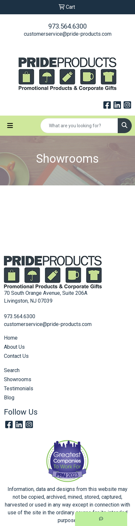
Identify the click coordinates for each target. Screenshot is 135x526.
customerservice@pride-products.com (68, 34)
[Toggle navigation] (10, 125)
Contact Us (16, 356)
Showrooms (17, 379)
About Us (14, 347)
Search (12, 370)
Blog (9, 397)
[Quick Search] (79, 125)
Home (11, 338)
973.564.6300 (67, 26)
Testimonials (18, 388)
